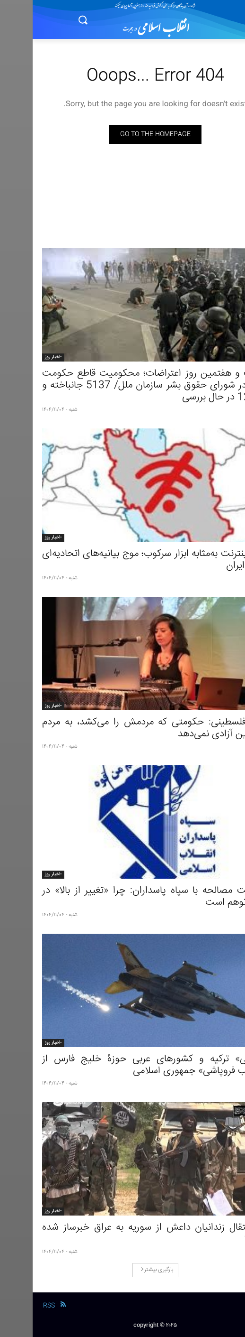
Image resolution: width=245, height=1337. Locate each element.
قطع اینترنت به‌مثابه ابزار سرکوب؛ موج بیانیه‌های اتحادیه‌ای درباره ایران (122, 560)
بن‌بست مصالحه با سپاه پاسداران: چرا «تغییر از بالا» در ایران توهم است (122, 896)
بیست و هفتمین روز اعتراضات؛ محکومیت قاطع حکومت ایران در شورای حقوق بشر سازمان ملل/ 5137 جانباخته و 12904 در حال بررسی (122, 385)
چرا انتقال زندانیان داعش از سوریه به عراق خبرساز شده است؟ (122, 1233)
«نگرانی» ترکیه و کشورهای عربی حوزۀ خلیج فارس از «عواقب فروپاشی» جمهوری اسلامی (122, 1065)
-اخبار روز (20, 357)
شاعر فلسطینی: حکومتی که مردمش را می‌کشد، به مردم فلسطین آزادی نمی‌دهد (122, 728)
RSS (16, 1305)
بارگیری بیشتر (124, 1269)
